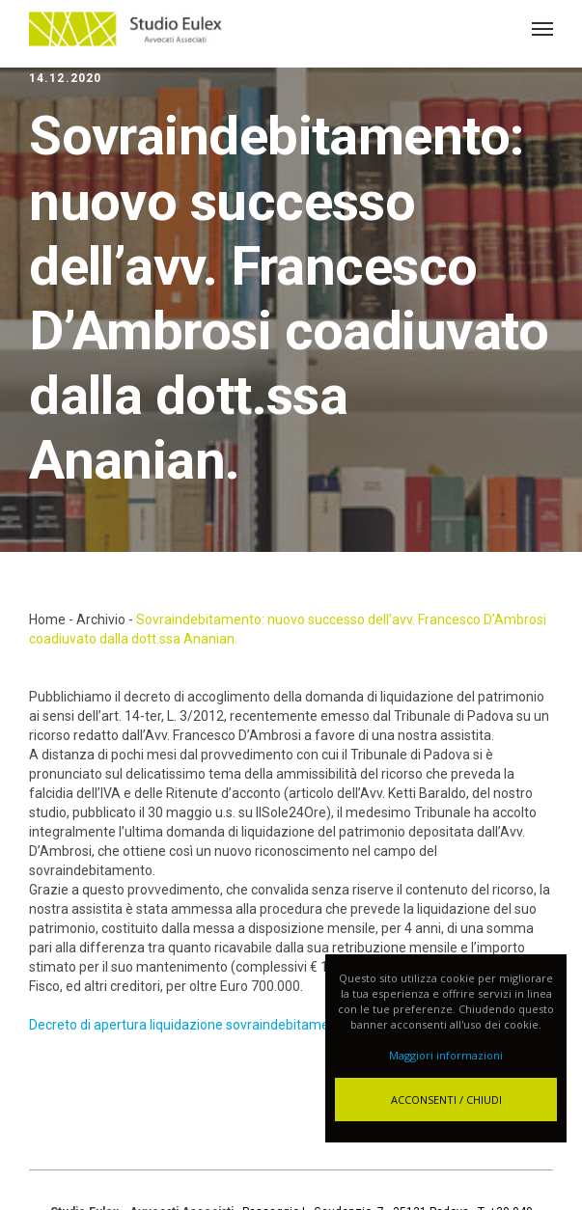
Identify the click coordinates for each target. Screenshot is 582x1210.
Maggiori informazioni (446, 1055)
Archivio (100, 619)
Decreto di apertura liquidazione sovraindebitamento (189, 1024)
